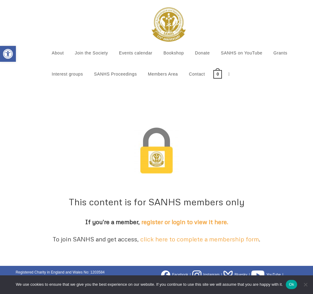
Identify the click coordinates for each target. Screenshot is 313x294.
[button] (8, 54)
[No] (305, 284)
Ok (291, 284)
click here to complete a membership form (199, 239)
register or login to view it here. (184, 221)
